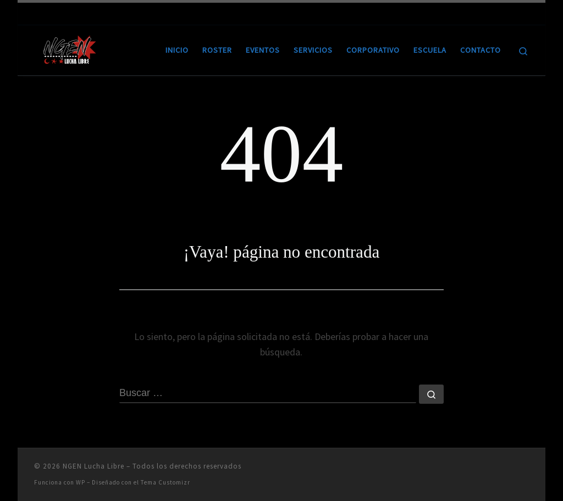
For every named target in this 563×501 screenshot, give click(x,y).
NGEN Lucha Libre (93, 466)
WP (80, 482)
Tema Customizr (165, 482)
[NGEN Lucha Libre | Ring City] (70, 48)
